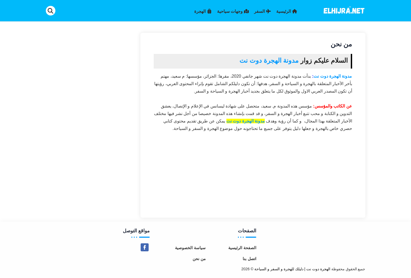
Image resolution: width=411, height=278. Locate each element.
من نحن (199, 258)
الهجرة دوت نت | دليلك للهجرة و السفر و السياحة (292, 269)
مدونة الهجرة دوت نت (333, 76)
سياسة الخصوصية (190, 247)
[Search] (50, 10)
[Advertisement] (253, 172)
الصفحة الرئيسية (242, 247)
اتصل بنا (249, 258)
